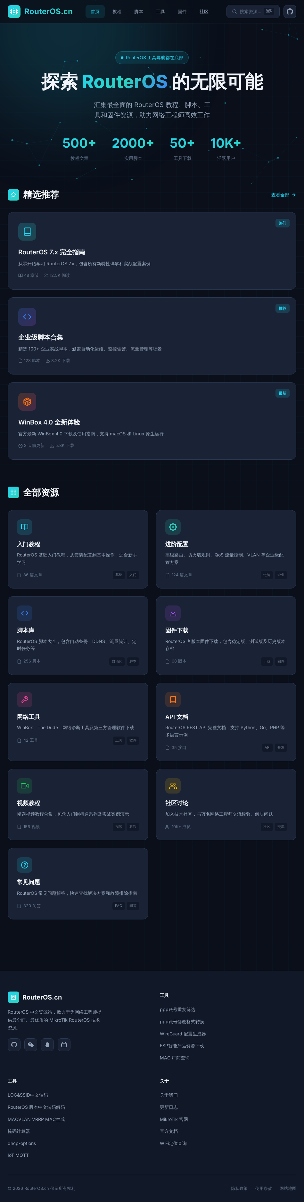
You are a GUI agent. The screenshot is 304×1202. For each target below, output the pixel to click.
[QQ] (47, 1044)
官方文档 (169, 1131)
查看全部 (283, 194)
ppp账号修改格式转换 (182, 1021)
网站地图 (288, 1188)
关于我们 (169, 1095)
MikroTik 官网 (174, 1119)
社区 (204, 11)
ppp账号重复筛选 (177, 1009)
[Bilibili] (64, 1044)
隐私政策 (239, 1188)
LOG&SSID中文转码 (28, 1095)
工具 (160, 11)
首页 (95, 11)
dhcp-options (22, 1143)
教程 (116, 11)
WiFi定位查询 (173, 1143)
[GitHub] (14, 1044)
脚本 (138, 11)
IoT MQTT (18, 1155)
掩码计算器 (19, 1131)
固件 (182, 11)
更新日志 (169, 1107)
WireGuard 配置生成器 (183, 1033)
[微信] (30, 1044)
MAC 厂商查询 (175, 1057)
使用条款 (263, 1188)
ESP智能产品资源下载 (182, 1045)
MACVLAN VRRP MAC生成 (36, 1119)
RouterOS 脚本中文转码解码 (36, 1107)
